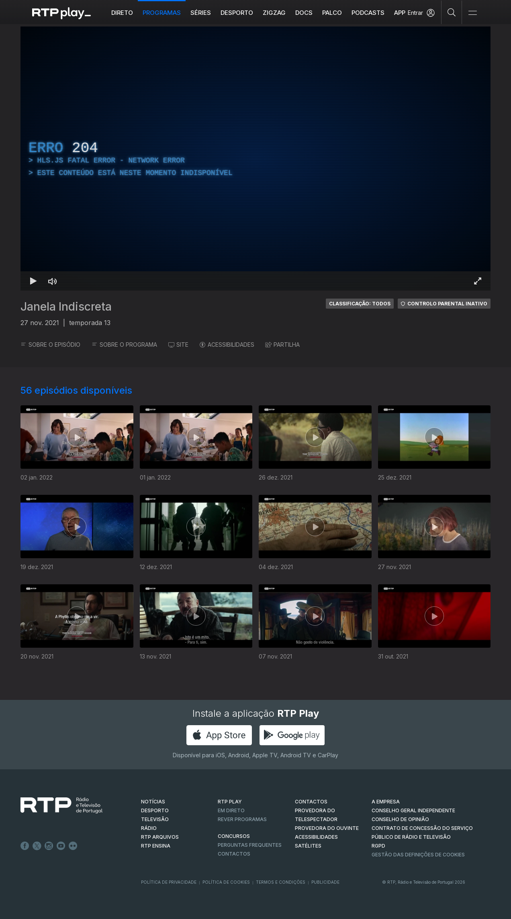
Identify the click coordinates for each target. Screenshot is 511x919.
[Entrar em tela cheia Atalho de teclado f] (477, 281)
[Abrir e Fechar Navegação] (472, 13)
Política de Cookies (226, 882)
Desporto (237, 12)
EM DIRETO (231, 810)
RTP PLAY (230, 802)
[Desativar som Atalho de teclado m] (52, 281)
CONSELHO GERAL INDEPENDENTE (413, 810)
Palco (332, 12)
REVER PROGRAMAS (242, 819)
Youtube (61, 846)
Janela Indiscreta (66, 306)
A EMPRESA (386, 802)
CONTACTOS (311, 802)
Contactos (234, 854)
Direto (122, 12)
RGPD (378, 846)
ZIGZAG (274, 12)
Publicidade (325, 882)
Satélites (308, 846)
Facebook (24, 846)
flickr (73, 846)
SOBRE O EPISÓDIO (50, 344)
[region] (255, 158)
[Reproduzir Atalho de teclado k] (33, 281)
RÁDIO (149, 828)
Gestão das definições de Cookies (418, 855)
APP (399, 12)
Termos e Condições (280, 882)
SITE (178, 344)
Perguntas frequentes (250, 845)
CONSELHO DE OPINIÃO (400, 819)
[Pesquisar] (452, 12)
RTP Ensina (155, 846)
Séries (200, 12)
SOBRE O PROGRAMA (124, 344)
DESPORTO (155, 810)
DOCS (304, 12)
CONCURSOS (234, 836)
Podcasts (368, 12)
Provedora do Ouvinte (327, 828)
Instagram (49, 846)
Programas (162, 12)
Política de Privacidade (168, 882)
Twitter (37, 846)
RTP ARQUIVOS (160, 837)
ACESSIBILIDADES (227, 344)
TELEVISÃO (155, 819)
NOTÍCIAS (153, 802)
